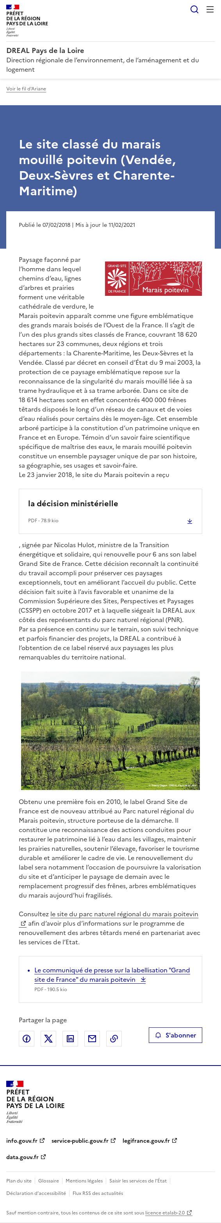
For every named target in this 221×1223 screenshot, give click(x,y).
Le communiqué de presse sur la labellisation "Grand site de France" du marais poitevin (112, 974)
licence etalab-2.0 (165, 1212)
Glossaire (48, 1180)
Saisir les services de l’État (138, 1180)
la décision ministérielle (73, 503)
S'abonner (175, 1035)
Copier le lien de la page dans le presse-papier (114, 1038)
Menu (210, 9)
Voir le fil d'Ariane (26, 88)
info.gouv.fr (21, 1141)
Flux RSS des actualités (98, 1193)
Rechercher (194, 9)
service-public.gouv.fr (80, 1141)
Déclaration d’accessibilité (36, 1193)
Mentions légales (84, 1180)
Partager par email (92, 1038)
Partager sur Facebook (26, 1038)
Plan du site (19, 1180)
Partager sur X (48, 1038)
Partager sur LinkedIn (70, 1038)
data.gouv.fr (22, 1157)
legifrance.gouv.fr (146, 1141)
